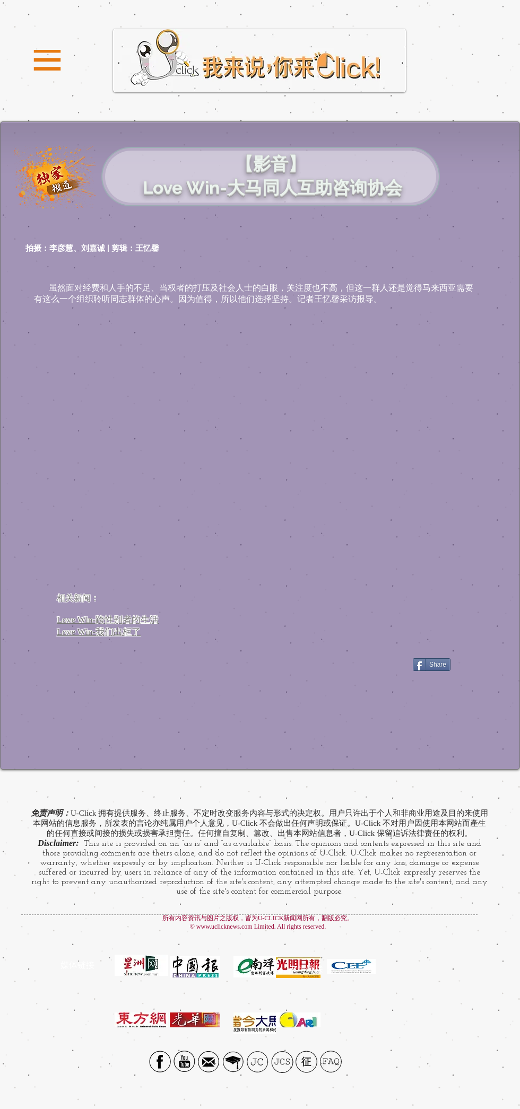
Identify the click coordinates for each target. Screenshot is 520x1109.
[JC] (257, 1061)
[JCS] (282, 1061)
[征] (306, 1061)
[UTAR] (233, 1061)
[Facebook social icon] (160, 1061)
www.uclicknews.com (224, 926)
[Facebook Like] (376, 664)
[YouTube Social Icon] (184, 1061)
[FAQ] (330, 1061)
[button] (47, 61)
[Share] (431, 664)
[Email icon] (208, 1061)
